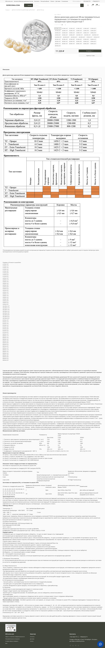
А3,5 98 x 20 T (66, 37)
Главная (7, 10)
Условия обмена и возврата (11, 641)
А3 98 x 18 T (93, 32)
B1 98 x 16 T (58, 39)
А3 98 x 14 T (79, 32)
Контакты (36, 1)
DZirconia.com (9, 1)
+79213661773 (86, 1)
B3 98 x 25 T (58, 45)
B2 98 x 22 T (86, 41)
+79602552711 (96, 1)
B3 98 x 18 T (79, 43)
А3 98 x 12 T (72, 32)
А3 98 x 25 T (72, 35)
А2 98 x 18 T (86, 30)
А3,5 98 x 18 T (58, 37)
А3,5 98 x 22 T (74, 37)
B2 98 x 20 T (79, 41)
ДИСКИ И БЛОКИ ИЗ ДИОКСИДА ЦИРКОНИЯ (23, 10)
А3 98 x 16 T (86, 32)
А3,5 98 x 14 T (87, 35)
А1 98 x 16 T (72, 28)
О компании (65, 1)
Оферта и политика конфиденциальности (15, 636)
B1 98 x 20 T (72, 39)
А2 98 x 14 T (72, 30)
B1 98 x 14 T (96, 37)
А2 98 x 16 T (79, 30)
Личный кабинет (45, 1)
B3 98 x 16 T (72, 43)
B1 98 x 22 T (79, 39)
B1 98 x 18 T (65, 39)
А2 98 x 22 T (58, 32)
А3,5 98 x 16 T (95, 35)
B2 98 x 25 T (93, 41)
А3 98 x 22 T (65, 35)
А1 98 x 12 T (58, 28)
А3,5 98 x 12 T (79, 35)
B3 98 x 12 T (58, 43)
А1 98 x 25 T (58, 30)
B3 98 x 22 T (93, 43)
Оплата (52, 1)
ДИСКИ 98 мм (40, 10)
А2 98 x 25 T (65, 32)
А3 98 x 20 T (58, 35)
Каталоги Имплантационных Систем (23, 1)
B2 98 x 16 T (65, 41)
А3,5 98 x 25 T (82, 37)
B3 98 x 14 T (65, 43)
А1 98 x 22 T (93, 28)
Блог (6, 643)
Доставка (58, 1)
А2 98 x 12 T (65, 30)
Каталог (28, 5)
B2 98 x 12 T (93, 39)
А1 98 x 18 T (79, 28)
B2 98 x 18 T (72, 41)
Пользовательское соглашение (12, 639)
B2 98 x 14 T (58, 41)
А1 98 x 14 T (65, 28)
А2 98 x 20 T (93, 30)
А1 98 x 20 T (86, 28)
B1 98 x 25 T (86, 39)
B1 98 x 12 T (89, 37)
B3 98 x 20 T (86, 43)
